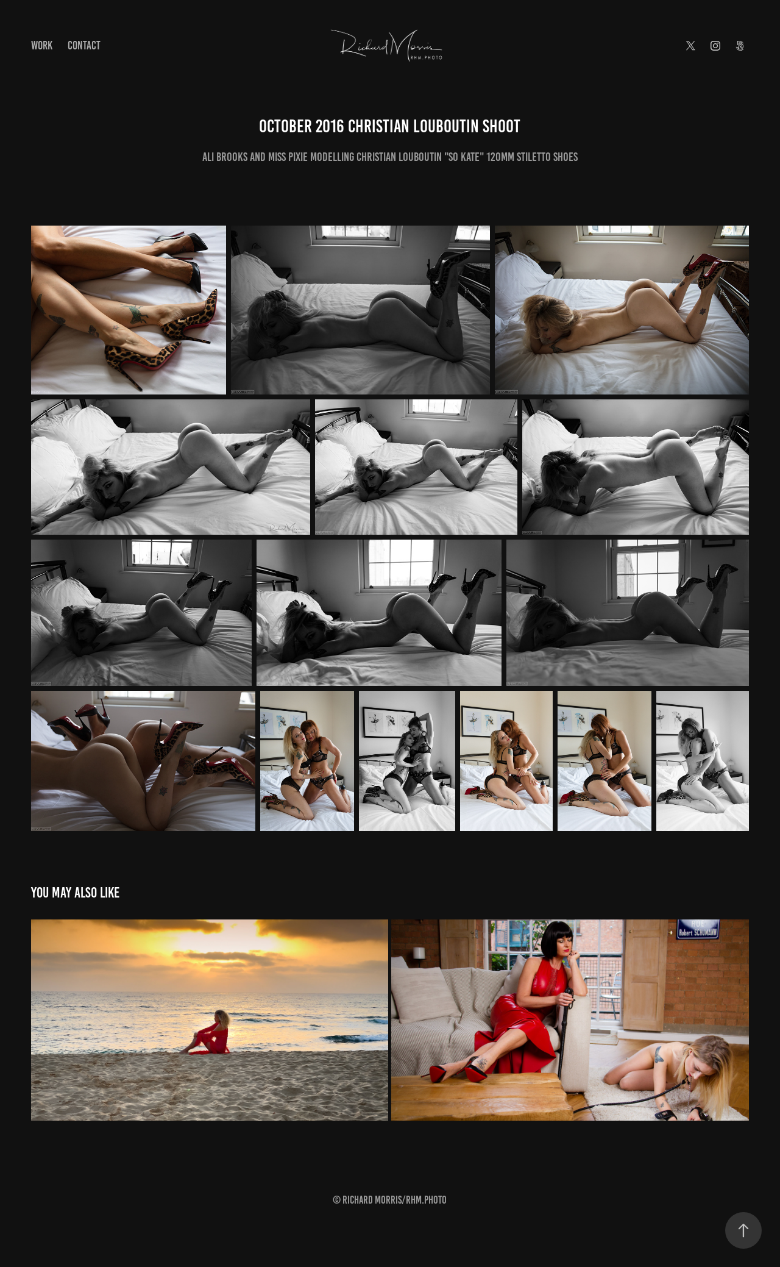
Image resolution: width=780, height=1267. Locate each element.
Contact (84, 45)
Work (41, 45)
